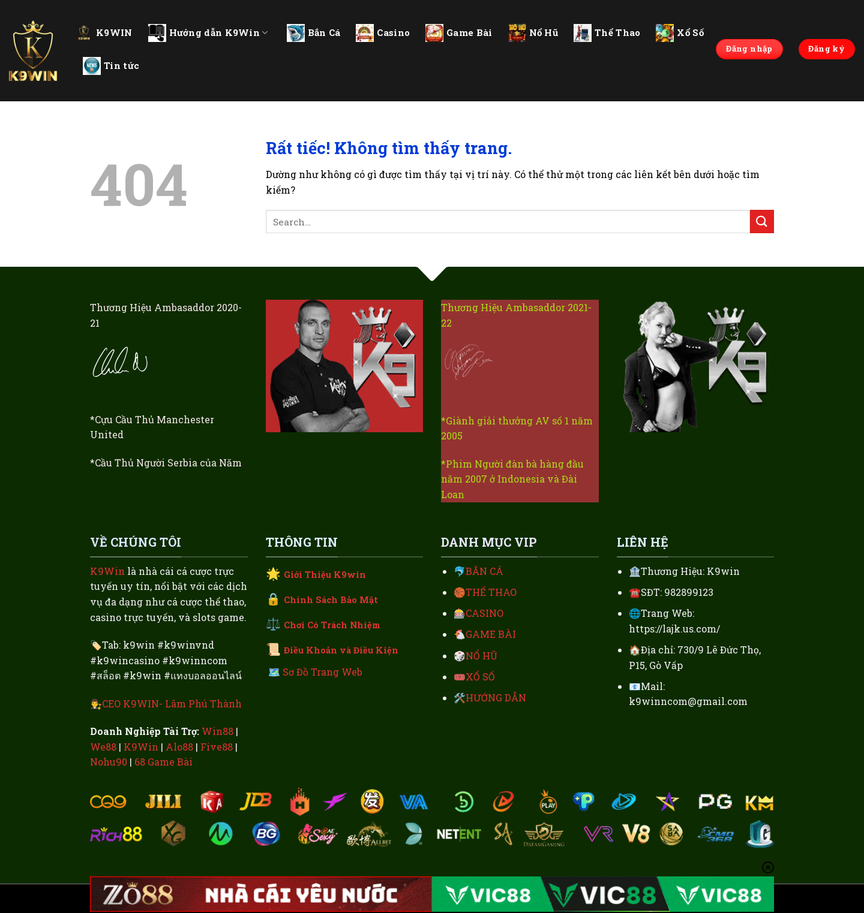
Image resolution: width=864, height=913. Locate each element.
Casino (383, 33)
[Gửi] (762, 221)
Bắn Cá (314, 33)
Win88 (217, 731)
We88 (103, 746)
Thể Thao (607, 33)
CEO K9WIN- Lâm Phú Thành (172, 703)
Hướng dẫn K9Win (208, 33)
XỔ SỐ (480, 676)
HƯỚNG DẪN (496, 697)
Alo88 (179, 746)
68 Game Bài (163, 761)
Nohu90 (108, 761)
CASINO (484, 613)
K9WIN (104, 32)
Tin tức (111, 66)
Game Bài (458, 33)
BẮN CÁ (484, 571)
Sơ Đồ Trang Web (322, 671)
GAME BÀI (491, 634)
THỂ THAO (491, 592)
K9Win (107, 571)
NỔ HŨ (481, 655)
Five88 (216, 746)
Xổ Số (680, 33)
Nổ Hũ (533, 33)
